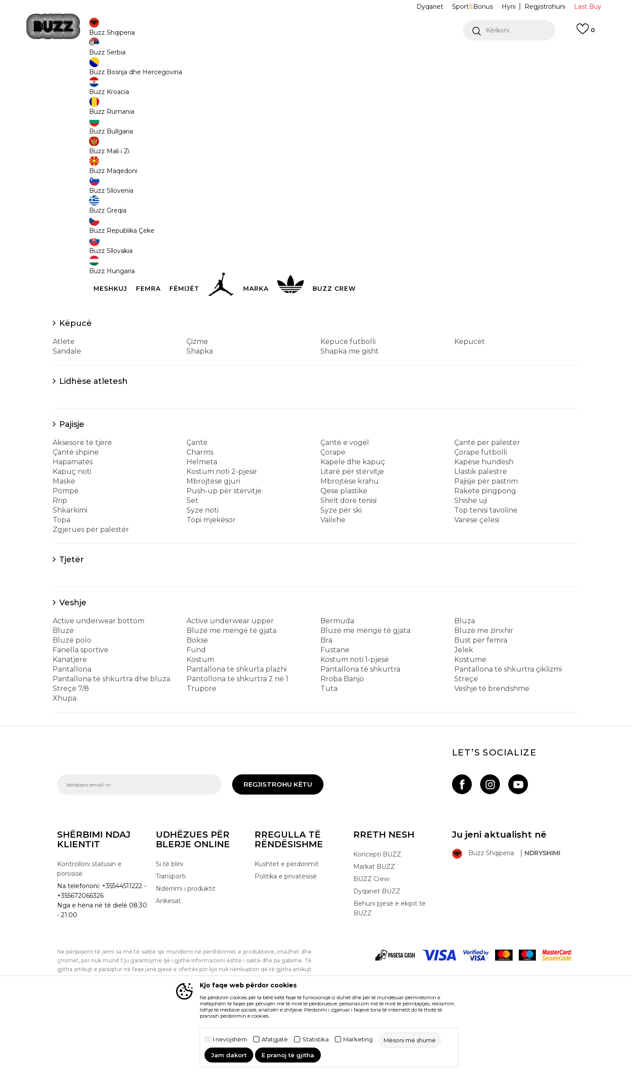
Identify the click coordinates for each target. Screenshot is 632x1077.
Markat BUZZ (374, 932)
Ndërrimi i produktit (185, 954)
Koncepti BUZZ (377, 919)
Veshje (72, 667)
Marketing (358, 1039)
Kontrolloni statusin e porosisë (89, 934)
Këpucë (75, 388)
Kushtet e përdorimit (287, 929)
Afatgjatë (275, 1039)
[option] (316, 56)
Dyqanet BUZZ (376, 956)
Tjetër (71, 624)
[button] (509, 30)
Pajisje (71, 489)
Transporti (171, 941)
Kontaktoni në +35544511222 (266, 56)
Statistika (315, 1039)
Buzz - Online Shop (82, 70)
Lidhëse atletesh (93, 446)
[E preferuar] (585, 33)
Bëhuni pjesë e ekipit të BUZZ (389, 973)
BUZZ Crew (371, 944)
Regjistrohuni (544, 7)
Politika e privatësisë (286, 941)
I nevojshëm (230, 1039)
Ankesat (168, 966)
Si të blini (169, 929)
